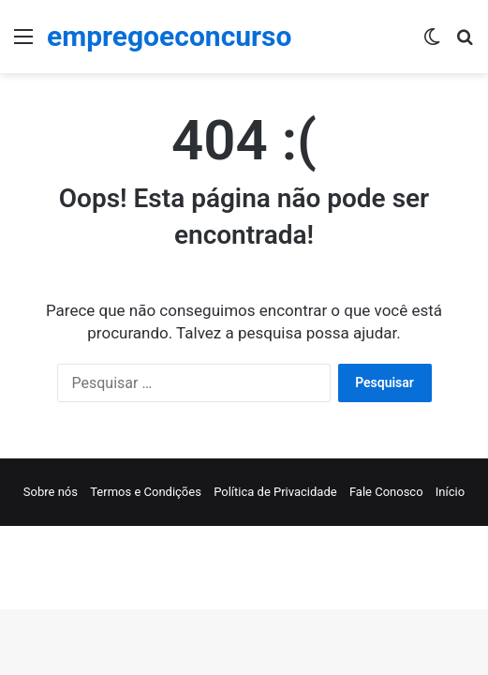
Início (450, 492)
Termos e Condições (145, 492)
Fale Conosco (386, 492)
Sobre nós (50, 492)
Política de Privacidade (275, 492)
